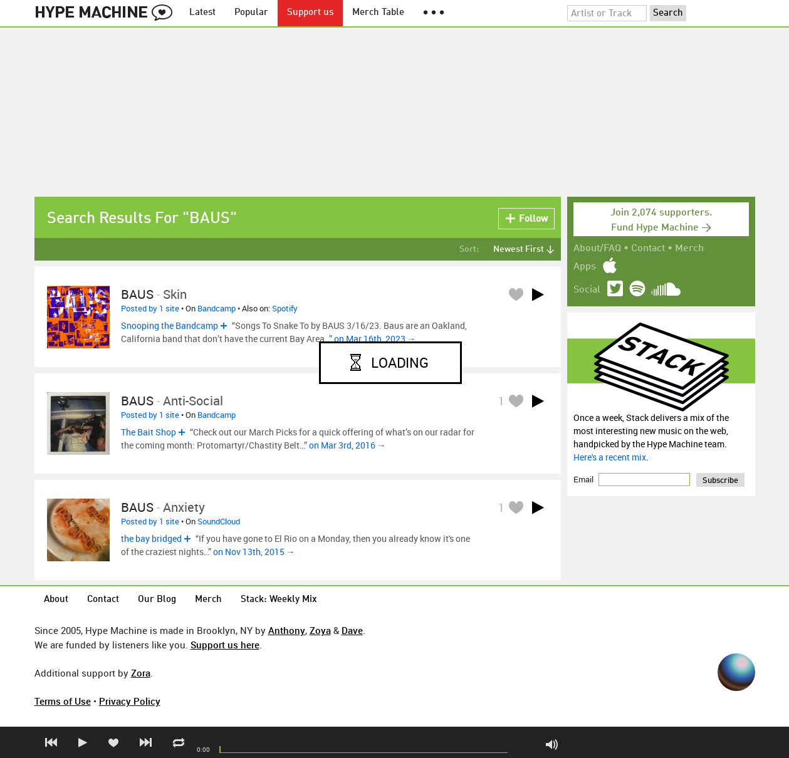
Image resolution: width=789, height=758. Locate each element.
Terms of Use (62, 701)
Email (584, 479)
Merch (689, 249)
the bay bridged (151, 538)
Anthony (286, 630)
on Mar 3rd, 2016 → (347, 445)
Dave (352, 630)
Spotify (285, 308)
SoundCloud (218, 521)
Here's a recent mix (609, 457)
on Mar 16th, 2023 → (375, 339)
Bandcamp (216, 308)
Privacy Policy (129, 701)
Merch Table (378, 13)
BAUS (137, 294)
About (56, 600)
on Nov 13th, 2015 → (254, 552)
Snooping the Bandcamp (169, 325)
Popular (251, 13)
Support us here (225, 644)
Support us (310, 13)
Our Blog (157, 600)
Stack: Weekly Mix (279, 600)
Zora (140, 673)
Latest (202, 13)
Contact (648, 249)
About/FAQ (597, 249)
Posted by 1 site (150, 308)
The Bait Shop (148, 432)
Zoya (320, 630)
